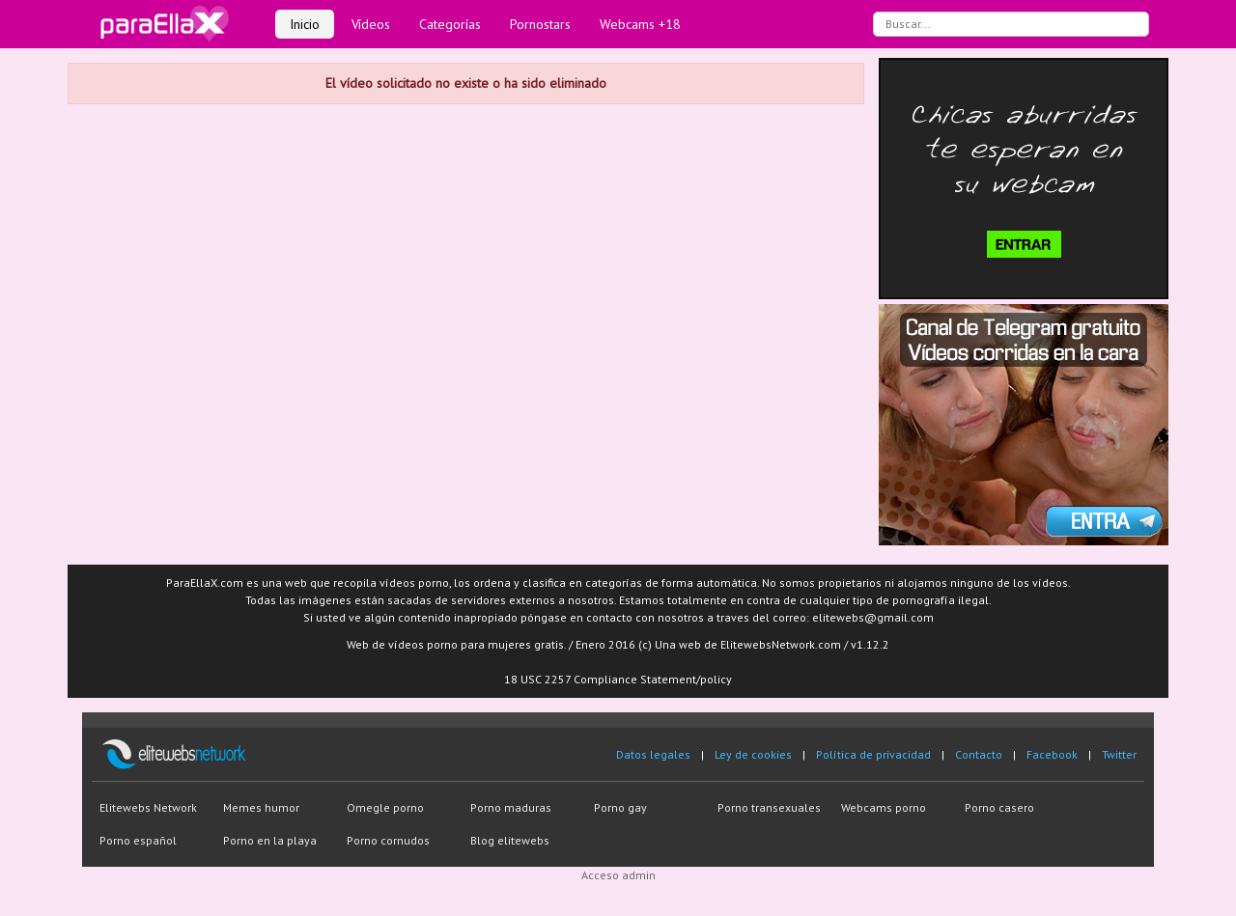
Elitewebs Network (148, 807)
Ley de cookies (753, 754)
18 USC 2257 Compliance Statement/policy (618, 679)
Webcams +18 (640, 24)
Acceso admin (618, 875)
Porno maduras (510, 807)
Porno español (138, 840)
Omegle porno (385, 807)
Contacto (978, 754)
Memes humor (261, 807)
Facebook (1052, 754)
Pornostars (540, 24)
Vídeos (370, 24)
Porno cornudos (388, 840)
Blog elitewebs (509, 840)
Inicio (305, 24)
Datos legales (653, 754)
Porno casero (999, 807)
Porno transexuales (769, 807)
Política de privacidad (873, 754)
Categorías (450, 24)
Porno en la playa (270, 840)
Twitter (1119, 754)
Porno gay (620, 807)
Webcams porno (883, 807)
